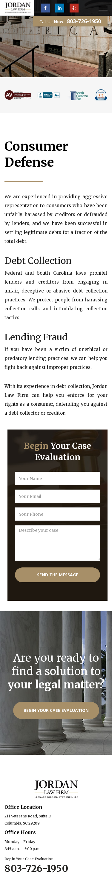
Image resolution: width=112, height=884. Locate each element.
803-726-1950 (84, 21)
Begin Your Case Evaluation (56, 710)
